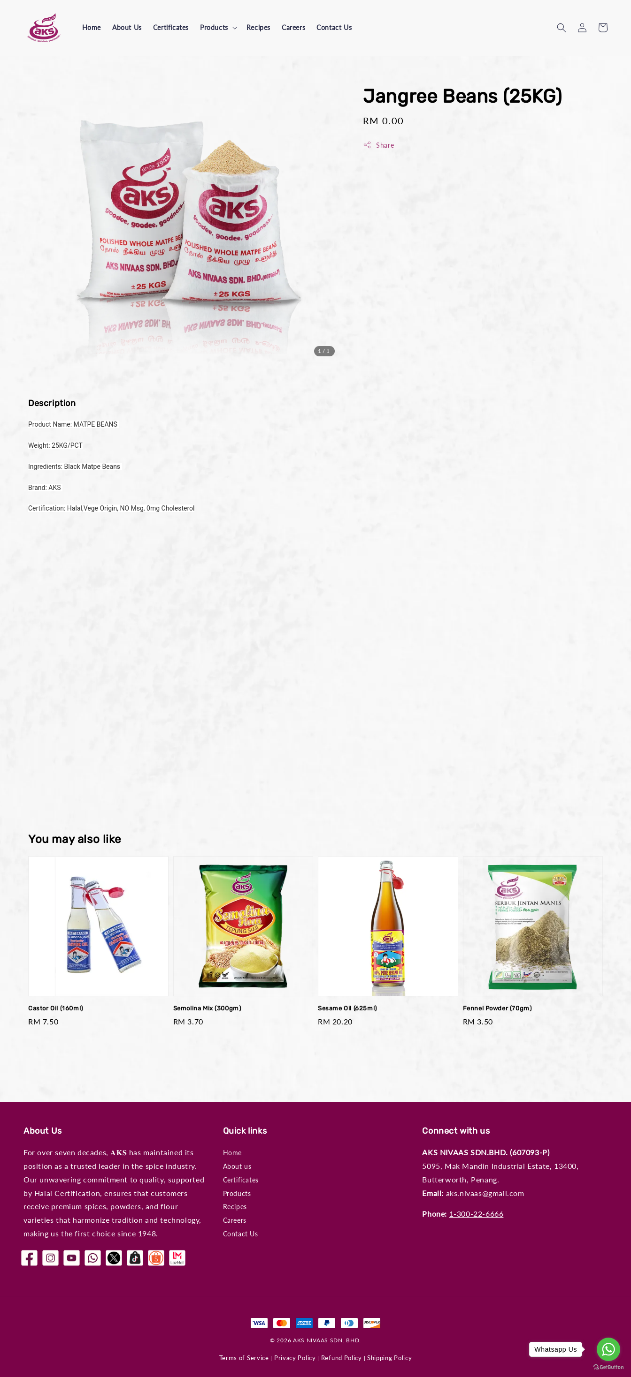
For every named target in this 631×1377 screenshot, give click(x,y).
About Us (127, 27)
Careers (293, 27)
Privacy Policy (295, 1358)
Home (91, 27)
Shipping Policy (389, 1358)
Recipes (258, 27)
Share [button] (378, 145)
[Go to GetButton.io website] (608, 1367)
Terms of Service (244, 1358)
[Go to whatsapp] (608, 1349)
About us (237, 1166)
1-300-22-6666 (476, 1213)
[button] (561, 27)
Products (214, 27)
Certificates (171, 27)
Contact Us (334, 27)
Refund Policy (341, 1358)
